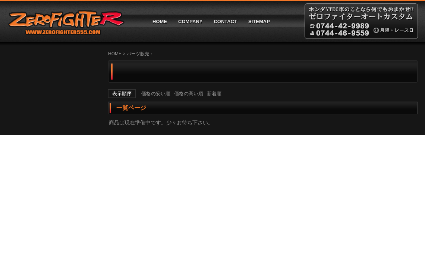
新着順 (214, 93)
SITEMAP (259, 21)
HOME (159, 21)
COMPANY (190, 21)
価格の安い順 (155, 93)
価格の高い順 (188, 93)
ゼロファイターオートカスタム (63, 21)
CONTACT (225, 21)
